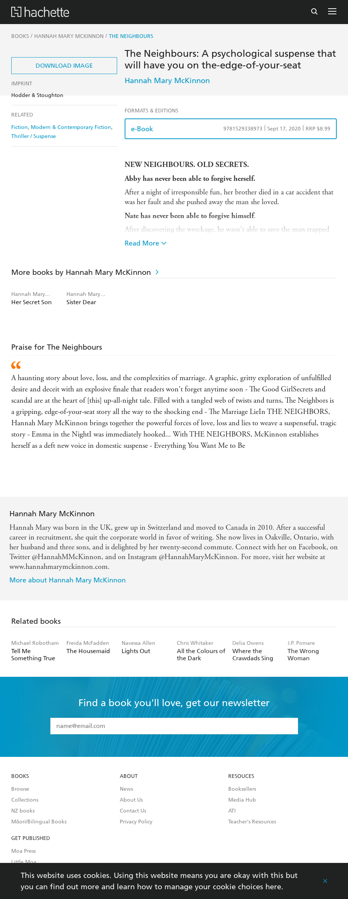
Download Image (64, 65)
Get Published (30, 838)
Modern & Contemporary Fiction (71, 127)
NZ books (23, 811)
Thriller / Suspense (33, 136)
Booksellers (242, 789)
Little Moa (23, 862)
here (273, 886)
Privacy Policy (136, 822)
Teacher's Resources (252, 822)
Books (20, 776)
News (126, 789)
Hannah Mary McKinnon (167, 80)
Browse (20, 789)
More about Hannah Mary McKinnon (67, 580)
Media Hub (242, 800)
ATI (232, 811)
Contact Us (133, 811)
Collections (24, 800)
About (129, 776)
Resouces (241, 776)
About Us (131, 800)
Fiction (19, 127)
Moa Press (23, 851)
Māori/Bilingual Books (38, 822)
